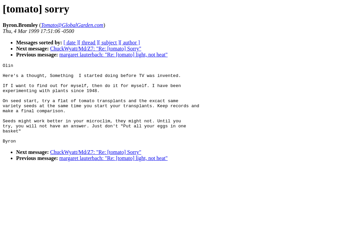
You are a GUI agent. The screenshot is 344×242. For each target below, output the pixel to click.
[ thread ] (88, 42)
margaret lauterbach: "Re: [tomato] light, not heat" (113, 54)
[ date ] (71, 42)
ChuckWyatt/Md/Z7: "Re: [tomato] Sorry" (95, 48)
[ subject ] (109, 42)
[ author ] (130, 42)
